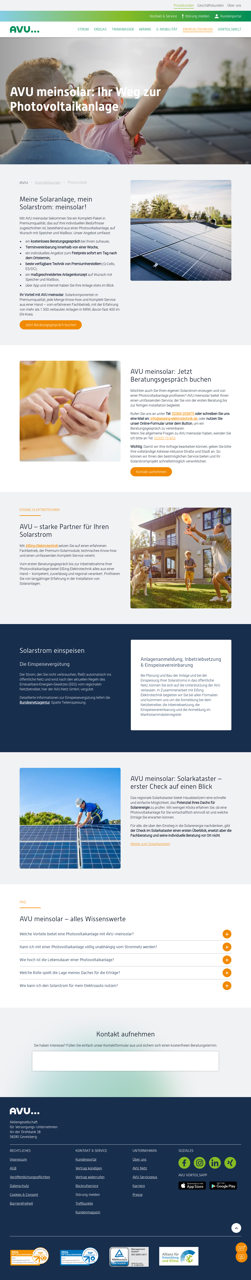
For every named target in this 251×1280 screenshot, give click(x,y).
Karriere (139, 1186)
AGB (13, 1168)
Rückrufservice (86, 1186)
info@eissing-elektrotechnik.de (173, 418)
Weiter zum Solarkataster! (150, 844)
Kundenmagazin (87, 1212)
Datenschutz (19, 1186)
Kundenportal (85, 1159)
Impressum (18, 1159)
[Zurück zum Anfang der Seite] (236, 1228)
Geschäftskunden (210, 5)
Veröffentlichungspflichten (30, 1177)
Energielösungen (48, 182)
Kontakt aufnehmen (151, 472)
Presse (138, 1195)
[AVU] (24, 182)
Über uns (234, 5)
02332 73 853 (164, 438)
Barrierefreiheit (21, 1203)
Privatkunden (184, 5)
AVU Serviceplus (145, 1177)
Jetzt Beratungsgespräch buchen (50, 325)
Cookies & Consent (24, 1195)
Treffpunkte (84, 1203)
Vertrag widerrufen (90, 1177)
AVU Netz (140, 1168)
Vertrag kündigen (88, 1168)
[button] (241, 1248)
